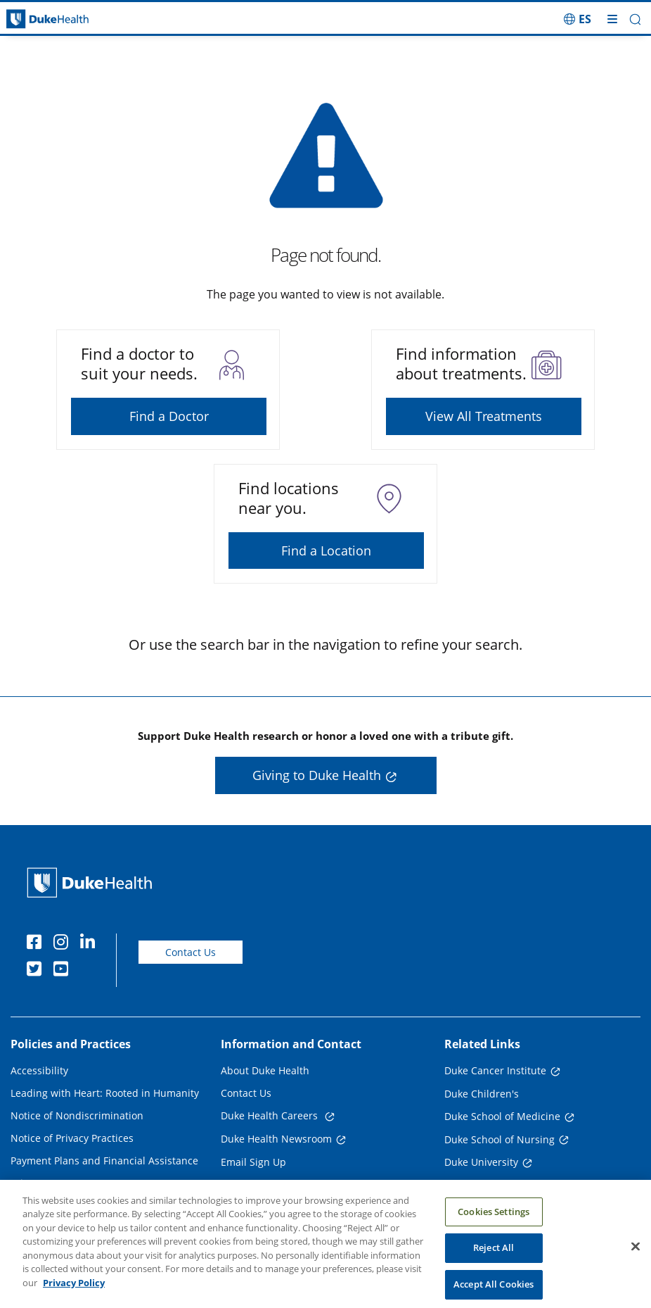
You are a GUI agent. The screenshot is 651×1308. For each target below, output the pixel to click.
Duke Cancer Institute (495, 1070)
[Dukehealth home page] (81, 19)
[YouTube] (64, 970)
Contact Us (190, 952)
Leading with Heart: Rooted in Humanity (105, 1093)
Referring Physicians (269, 1184)
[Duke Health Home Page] (92, 882)
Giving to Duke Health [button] (316, 775)
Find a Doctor (169, 416)
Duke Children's (481, 1093)
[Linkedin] (90, 944)
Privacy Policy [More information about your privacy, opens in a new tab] (74, 1293)
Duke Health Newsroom (276, 1138)
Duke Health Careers (271, 1115)
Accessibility (39, 1070)
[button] (635, 19)
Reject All (493, 1258)
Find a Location (326, 550)
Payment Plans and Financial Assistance (104, 1160)
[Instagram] (64, 944)
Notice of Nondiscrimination (77, 1115)
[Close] (635, 1256)
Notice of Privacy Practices (72, 1138)
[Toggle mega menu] (612, 19)
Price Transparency (56, 1183)
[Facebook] (37, 944)
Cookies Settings (493, 1222)
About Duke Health (265, 1070)
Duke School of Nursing (499, 1139)
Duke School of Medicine (502, 1116)
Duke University (481, 1162)
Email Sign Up (253, 1162)
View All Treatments (483, 416)
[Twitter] (37, 970)
